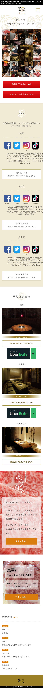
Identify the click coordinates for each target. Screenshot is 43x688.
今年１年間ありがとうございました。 (16, 657)
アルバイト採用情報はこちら (21, 94)
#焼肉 (20, 154)
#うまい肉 (38, 159)
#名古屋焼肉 (27, 154)
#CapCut (14, 265)
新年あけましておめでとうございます (16, 645)
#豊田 (32, 263)
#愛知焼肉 (17, 156)
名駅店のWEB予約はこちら (21, 403)
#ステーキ (21, 159)
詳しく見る (20, 541)
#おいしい (30, 156)
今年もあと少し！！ (9, 668)
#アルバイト (12, 159)
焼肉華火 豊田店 (21, 276)
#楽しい (28, 159)
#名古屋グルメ (29, 207)
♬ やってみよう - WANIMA (29, 265)
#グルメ (10, 156)
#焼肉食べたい (22, 161)
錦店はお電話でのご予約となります (21, 343)
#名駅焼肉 (32, 212)
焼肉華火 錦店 (21, 174)
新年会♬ (5, 633)
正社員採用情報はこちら (21, 84)
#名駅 (25, 212)
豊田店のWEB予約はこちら (21, 462)
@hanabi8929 (12, 154)
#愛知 (34, 154)
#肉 (33, 159)
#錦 (35, 156)
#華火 (24, 156)
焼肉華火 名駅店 (21, 225)
